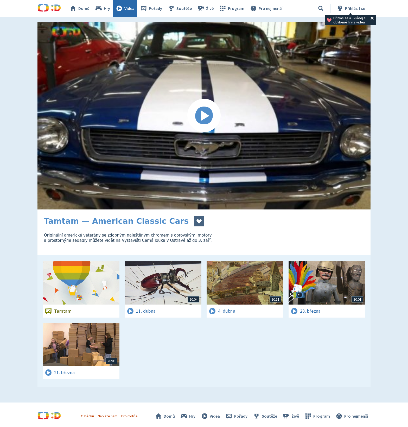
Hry (102, 8)
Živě (205, 8)
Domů (79, 8)
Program (231, 8)
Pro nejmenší (266, 8)
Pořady (151, 8)
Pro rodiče (129, 416)
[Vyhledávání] (320, 8)
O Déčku (87, 416)
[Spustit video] (204, 115)
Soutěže (179, 8)
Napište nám (107, 416)
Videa (125, 8)
